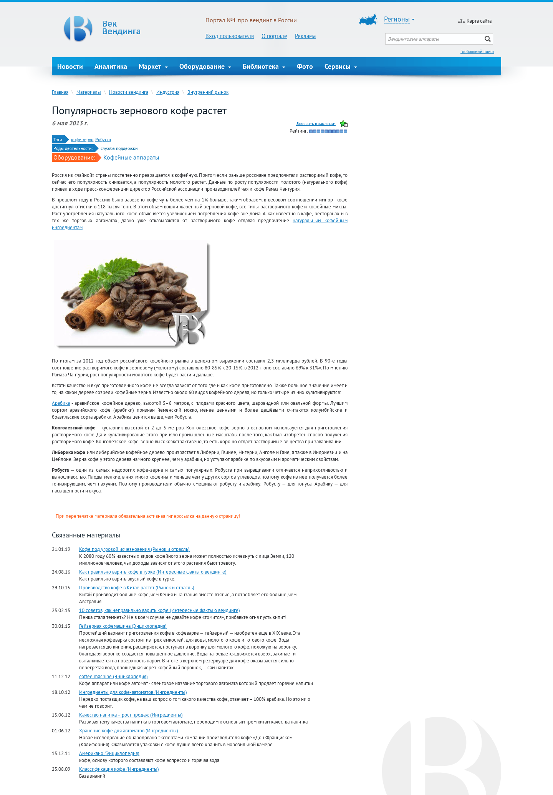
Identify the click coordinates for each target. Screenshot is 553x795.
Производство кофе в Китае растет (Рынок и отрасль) (136, 587)
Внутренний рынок (207, 91)
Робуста (103, 139)
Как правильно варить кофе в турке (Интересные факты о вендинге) (153, 571)
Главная (60, 91)
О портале (274, 36)
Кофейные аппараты (131, 157)
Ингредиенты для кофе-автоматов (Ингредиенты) (133, 692)
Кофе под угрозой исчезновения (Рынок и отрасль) (134, 549)
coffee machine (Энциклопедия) (113, 676)
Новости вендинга (128, 91)
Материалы (88, 91)
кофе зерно (82, 139)
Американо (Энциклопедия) (109, 753)
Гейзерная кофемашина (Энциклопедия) (123, 625)
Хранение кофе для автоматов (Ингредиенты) (128, 730)
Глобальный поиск (477, 51)
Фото (305, 66)
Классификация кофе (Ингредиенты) (119, 768)
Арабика (61, 402)
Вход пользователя (229, 36)
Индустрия (167, 91)
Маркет (153, 66)
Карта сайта (479, 20)
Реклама (305, 36)
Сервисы (341, 66)
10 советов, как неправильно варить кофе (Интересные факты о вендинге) (159, 610)
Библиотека (264, 66)
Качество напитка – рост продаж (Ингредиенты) (131, 714)
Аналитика (110, 66)
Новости (70, 66)
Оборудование (205, 66)
